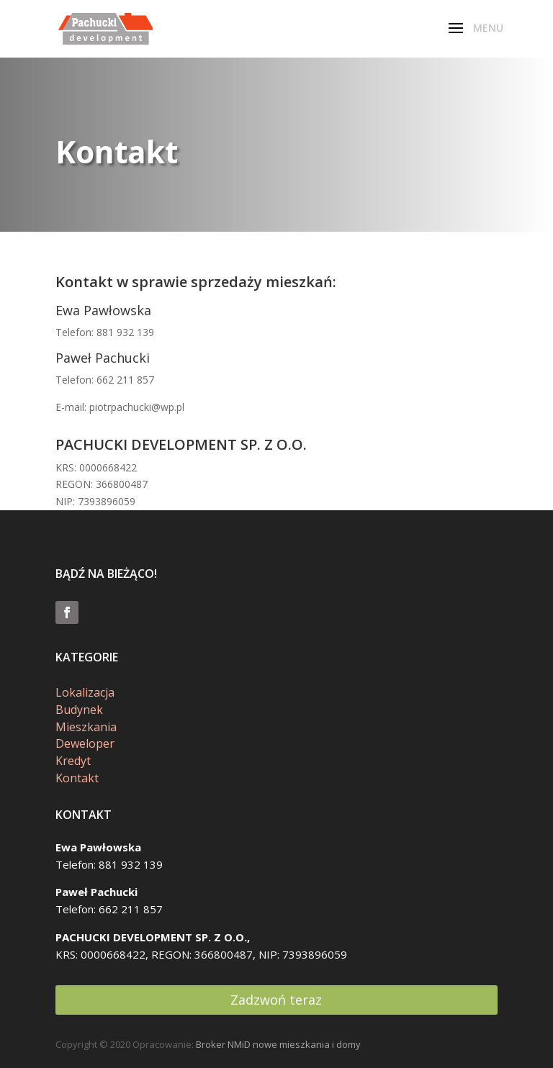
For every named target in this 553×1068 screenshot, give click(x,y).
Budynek (79, 710)
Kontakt (77, 778)
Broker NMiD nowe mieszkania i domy (278, 1044)
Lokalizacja (84, 692)
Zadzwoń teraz (276, 999)
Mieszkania (86, 727)
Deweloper (84, 743)
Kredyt (73, 761)
